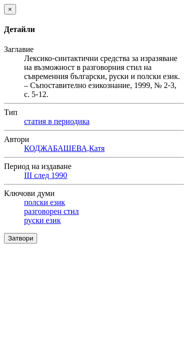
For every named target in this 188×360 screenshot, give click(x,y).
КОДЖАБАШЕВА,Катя (64, 148)
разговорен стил (51, 211)
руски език (42, 220)
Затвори (20, 238)
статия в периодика (57, 121)
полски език (44, 202)
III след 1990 (45, 175)
